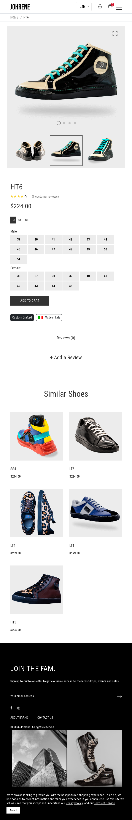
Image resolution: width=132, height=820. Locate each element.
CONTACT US (45, 717)
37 (36, 276)
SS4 (13, 469)
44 (105, 239)
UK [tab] (27, 220)
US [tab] (20, 220)
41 (53, 239)
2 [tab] (64, 123)
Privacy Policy (74, 803)
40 (36, 239)
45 (18, 249)
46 (36, 249)
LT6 (71, 469)
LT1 (71, 545)
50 (105, 249)
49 (88, 249)
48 (70, 249)
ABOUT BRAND (19, 717)
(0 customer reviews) (45, 196)
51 (18, 259)
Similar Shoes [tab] (66, 394)
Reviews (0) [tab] (66, 338)
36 (18, 276)
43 (88, 239)
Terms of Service (104, 803)
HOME (14, 17)
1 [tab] (59, 123)
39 (18, 239)
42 (70, 239)
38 (53, 276)
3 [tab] (69, 123)
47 (53, 249)
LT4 (12, 545)
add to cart (29, 300)
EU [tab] (13, 220)
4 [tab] (75, 123)
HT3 (13, 622)
